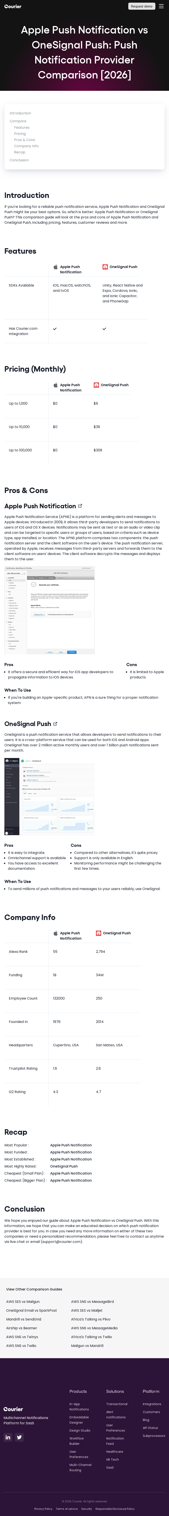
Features (21, 127)
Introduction (20, 113)
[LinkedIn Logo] (8, 1437)
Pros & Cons (24, 139)
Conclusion (19, 160)
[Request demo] (141, 6)
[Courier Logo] (12, 6)
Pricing (20, 133)
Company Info (26, 146)
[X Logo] (19, 1437)
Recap (19, 152)
